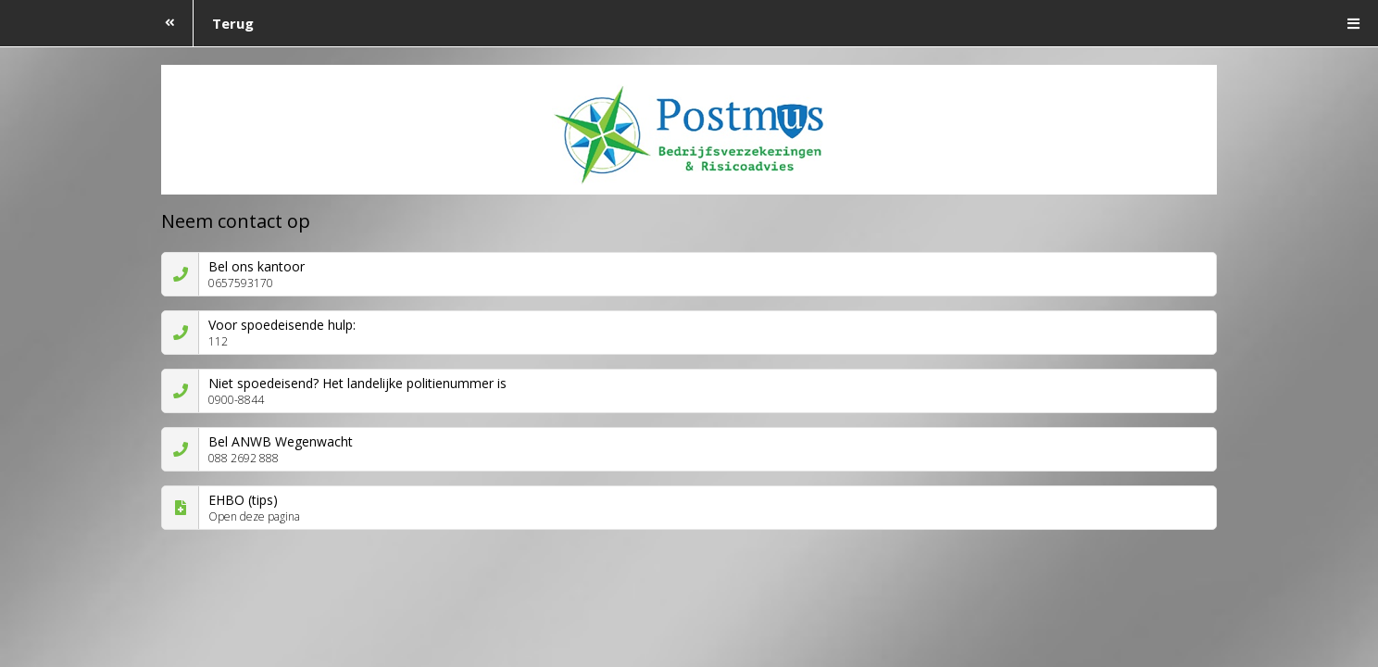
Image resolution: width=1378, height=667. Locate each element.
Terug (200, 23)
